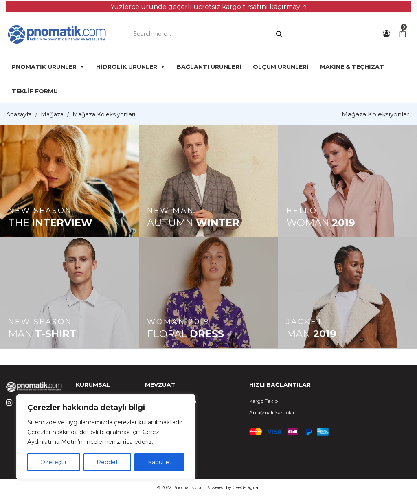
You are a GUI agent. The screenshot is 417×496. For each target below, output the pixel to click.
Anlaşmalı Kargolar (272, 412)
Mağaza (52, 114)
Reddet (107, 462)
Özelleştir (53, 462)
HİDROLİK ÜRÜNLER (130, 66)
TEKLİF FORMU (35, 91)
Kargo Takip (263, 401)
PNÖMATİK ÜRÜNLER (48, 66)
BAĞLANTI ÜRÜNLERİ (209, 66)
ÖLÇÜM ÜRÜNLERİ (281, 66)
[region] (105, 437)
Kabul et (159, 462)
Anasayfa (19, 114)
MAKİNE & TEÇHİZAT (352, 66)
